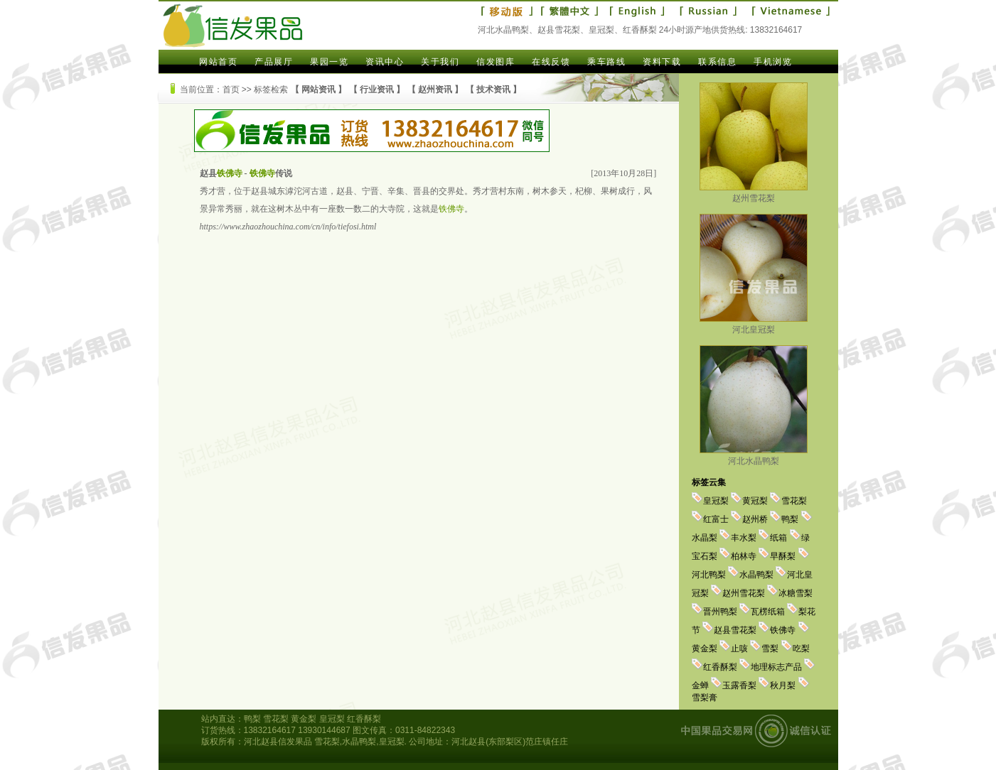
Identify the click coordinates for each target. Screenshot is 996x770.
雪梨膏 (704, 698)
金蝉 (700, 685)
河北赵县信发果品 (278, 742)
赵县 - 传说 (246, 173)
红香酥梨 (720, 667)
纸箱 (778, 538)
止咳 (739, 649)
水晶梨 (704, 538)
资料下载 (662, 62)
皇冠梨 (716, 501)
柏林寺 (743, 556)
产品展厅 (274, 62)
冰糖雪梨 (795, 593)
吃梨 (801, 649)
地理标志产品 (776, 667)
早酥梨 (783, 556)
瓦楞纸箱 (768, 612)
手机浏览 (773, 62)
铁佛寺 (783, 630)
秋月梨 (783, 685)
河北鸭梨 (709, 575)
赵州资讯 (435, 89)
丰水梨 (743, 538)
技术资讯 (493, 89)
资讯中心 (384, 62)
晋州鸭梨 (720, 612)
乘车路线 (606, 62)
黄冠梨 (755, 501)
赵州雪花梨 (754, 193)
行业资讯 (377, 89)
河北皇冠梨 (754, 324)
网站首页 (218, 62)
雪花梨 (794, 501)
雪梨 (769, 649)
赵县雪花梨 (735, 630)
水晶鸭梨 (756, 575)
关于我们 (440, 62)
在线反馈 (551, 62)
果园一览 (329, 62)
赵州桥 (755, 519)
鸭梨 (789, 519)
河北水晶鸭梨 (754, 455)
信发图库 (495, 62)
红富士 (716, 519)
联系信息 (717, 62)
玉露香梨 (739, 685)
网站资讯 (318, 89)
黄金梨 (704, 649)
